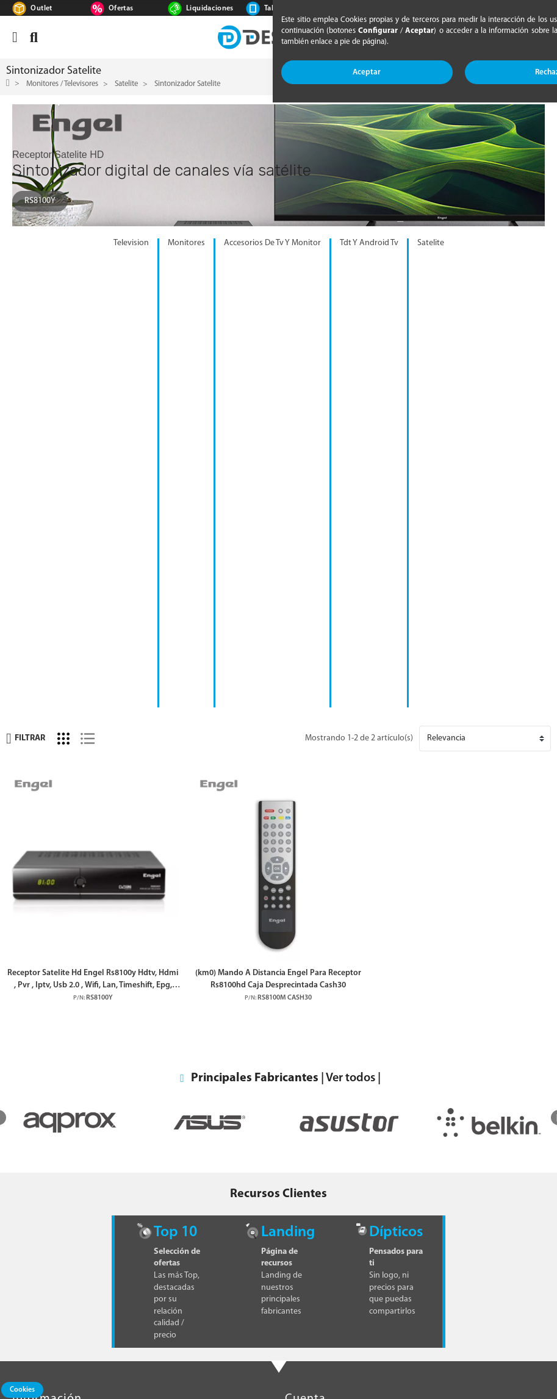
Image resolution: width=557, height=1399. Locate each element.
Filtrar (25, 279)
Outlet (41, 8)
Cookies (22, 1390)
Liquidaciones (210, 8)
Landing (288, 772)
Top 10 (175, 772)
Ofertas (121, 8)
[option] (70, 662)
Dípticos (396, 772)
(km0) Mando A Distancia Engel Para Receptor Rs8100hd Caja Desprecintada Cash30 (278, 519)
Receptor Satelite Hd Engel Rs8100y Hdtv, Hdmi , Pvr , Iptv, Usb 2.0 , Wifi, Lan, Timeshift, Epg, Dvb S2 (92, 520)
